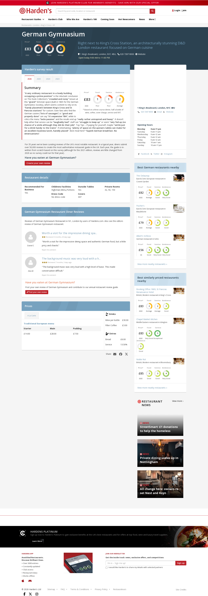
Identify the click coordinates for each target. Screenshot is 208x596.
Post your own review (37, 292)
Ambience (60, 42)
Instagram (166, 154)
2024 (48, 79)
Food (38, 42)
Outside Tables (86, 186)
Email (158, 112)
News (142, 19)
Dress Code (57, 194)
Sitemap (51, 589)
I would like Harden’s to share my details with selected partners (134, 567)
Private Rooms (112, 186)
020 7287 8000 (145, 112)
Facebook (143, 154)
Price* (27, 42)
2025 (39, 79)
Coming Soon (107, 19)
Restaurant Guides (33, 19)
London (36, 25)
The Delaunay (142, 175)
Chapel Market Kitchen (146, 319)
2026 (29, 79)
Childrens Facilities (61, 186)
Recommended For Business (34, 188)
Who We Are (73, 19)
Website (168, 112)
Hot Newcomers (126, 19)
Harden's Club (55, 19)
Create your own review (38, 163)
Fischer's (140, 205)
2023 (57, 79)
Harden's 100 (90, 19)
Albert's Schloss (143, 236)
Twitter (154, 154)
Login (176, 10)
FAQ (63, 589)
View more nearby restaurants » (152, 264)
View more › (177, 401)
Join (184, 10)
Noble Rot (141, 359)
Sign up (181, 563)
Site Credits (181, 589)
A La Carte (31, 315)
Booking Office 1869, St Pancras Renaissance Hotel (151, 290)
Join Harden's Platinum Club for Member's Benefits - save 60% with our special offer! (105, 2)
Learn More (37, 541)
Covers (81, 194)
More (152, 19)
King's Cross (46, 25)
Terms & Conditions (79, 589)
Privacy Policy (101, 589)
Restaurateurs (119, 589)
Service (50, 42)
